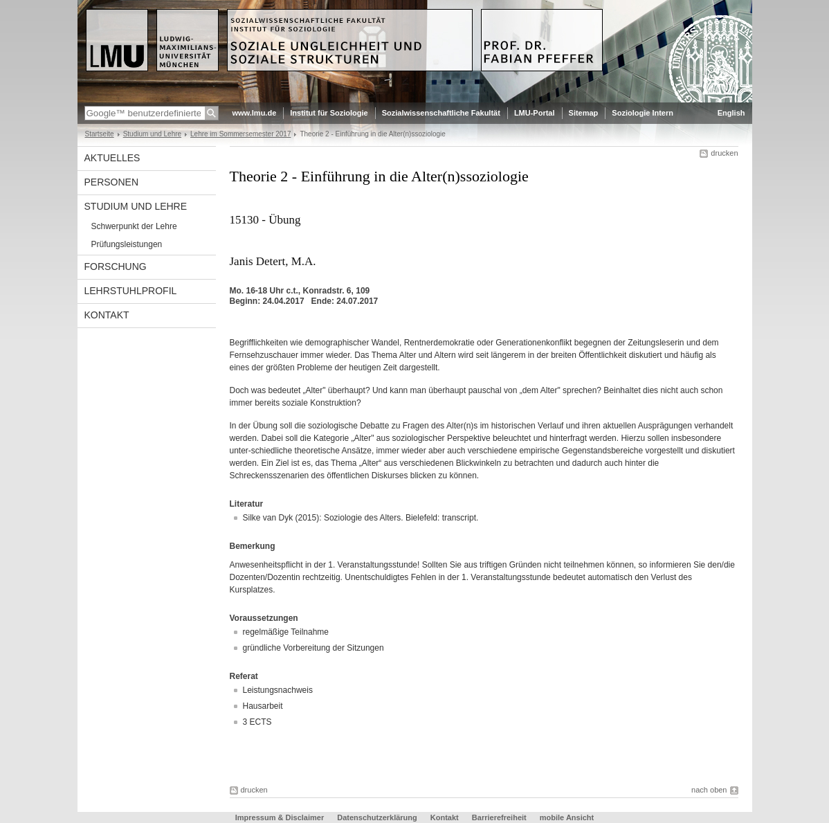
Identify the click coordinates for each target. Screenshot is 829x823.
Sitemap (584, 113)
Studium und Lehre (152, 134)
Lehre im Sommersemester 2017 (240, 134)
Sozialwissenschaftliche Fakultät (441, 113)
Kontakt (106, 314)
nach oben (709, 790)
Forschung (115, 266)
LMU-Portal (534, 113)
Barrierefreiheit (500, 817)
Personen (111, 182)
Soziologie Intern (642, 113)
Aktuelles (112, 157)
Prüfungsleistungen (127, 244)
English (731, 113)
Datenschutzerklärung (377, 817)
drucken (724, 153)
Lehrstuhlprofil (130, 290)
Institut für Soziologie (328, 113)
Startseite (99, 134)
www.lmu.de (255, 113)
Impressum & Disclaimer (279, 817)
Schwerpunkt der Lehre (134, 226)
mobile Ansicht (567, 817)
